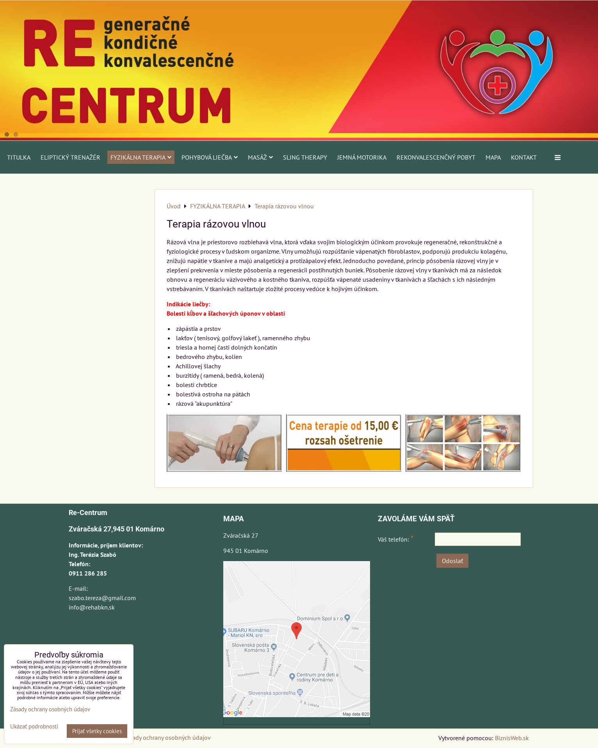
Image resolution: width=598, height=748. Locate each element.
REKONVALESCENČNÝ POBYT (436, 157)
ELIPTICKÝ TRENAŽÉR (70, 157)
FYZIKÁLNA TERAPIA (140, 157)
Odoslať (452, 561)
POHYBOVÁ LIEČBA (210, 157)
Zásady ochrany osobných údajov (167, 737)
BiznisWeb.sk (512, 738)
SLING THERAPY (305, 157)
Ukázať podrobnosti (34, 726)
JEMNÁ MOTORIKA (361, 157)
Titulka (18, 157)
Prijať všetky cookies (97, 731)
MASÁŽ (260, 157)
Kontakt (524, 157)
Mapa (493, 157)
